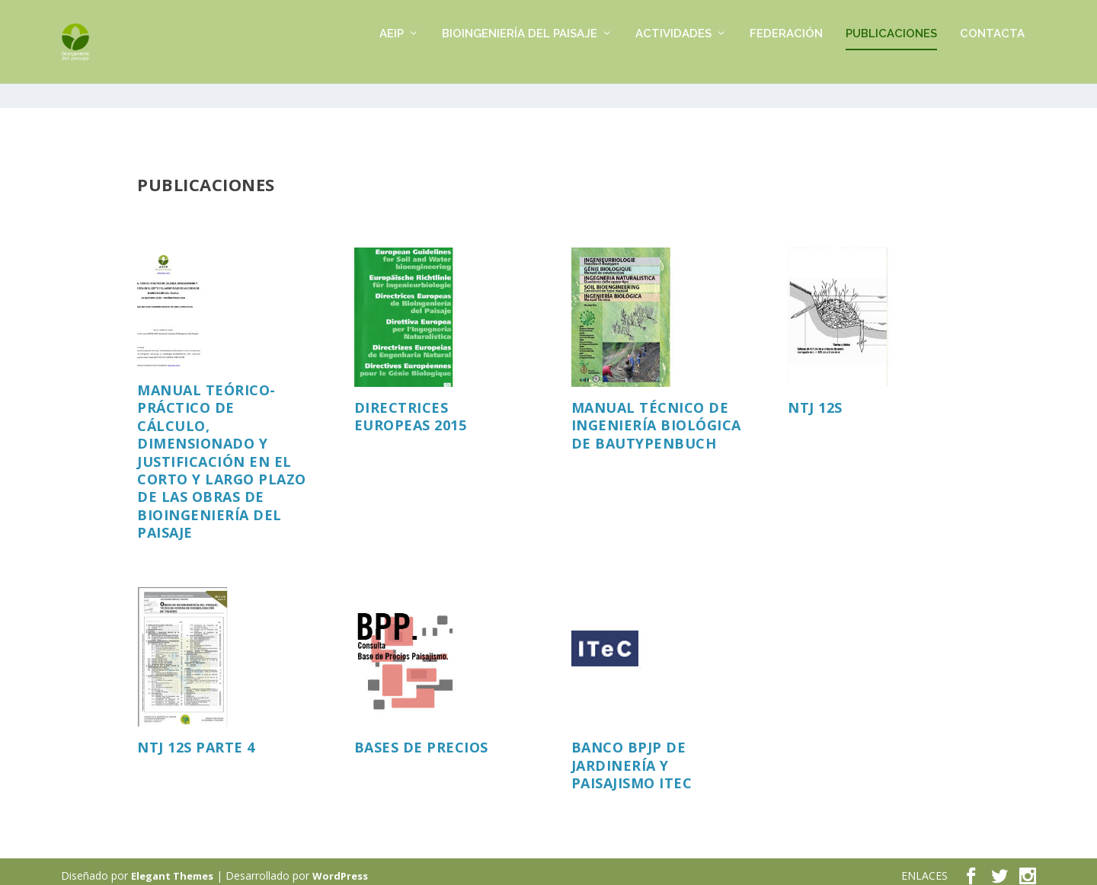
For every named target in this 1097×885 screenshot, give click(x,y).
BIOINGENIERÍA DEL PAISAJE (519, 49)
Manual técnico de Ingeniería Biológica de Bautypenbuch (656, 417)
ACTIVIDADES (673, 49)
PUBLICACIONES (891, 49)
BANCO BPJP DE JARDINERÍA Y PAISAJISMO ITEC (631, 757)
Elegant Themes (172, 867)
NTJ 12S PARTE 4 (196, 739)
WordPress (340, 867)
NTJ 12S (815, 399)
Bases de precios (421, 739)
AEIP (391, 49)
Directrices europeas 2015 (410, 408)
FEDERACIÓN (786, 49)
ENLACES (924, 867)
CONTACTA (992, 49)
